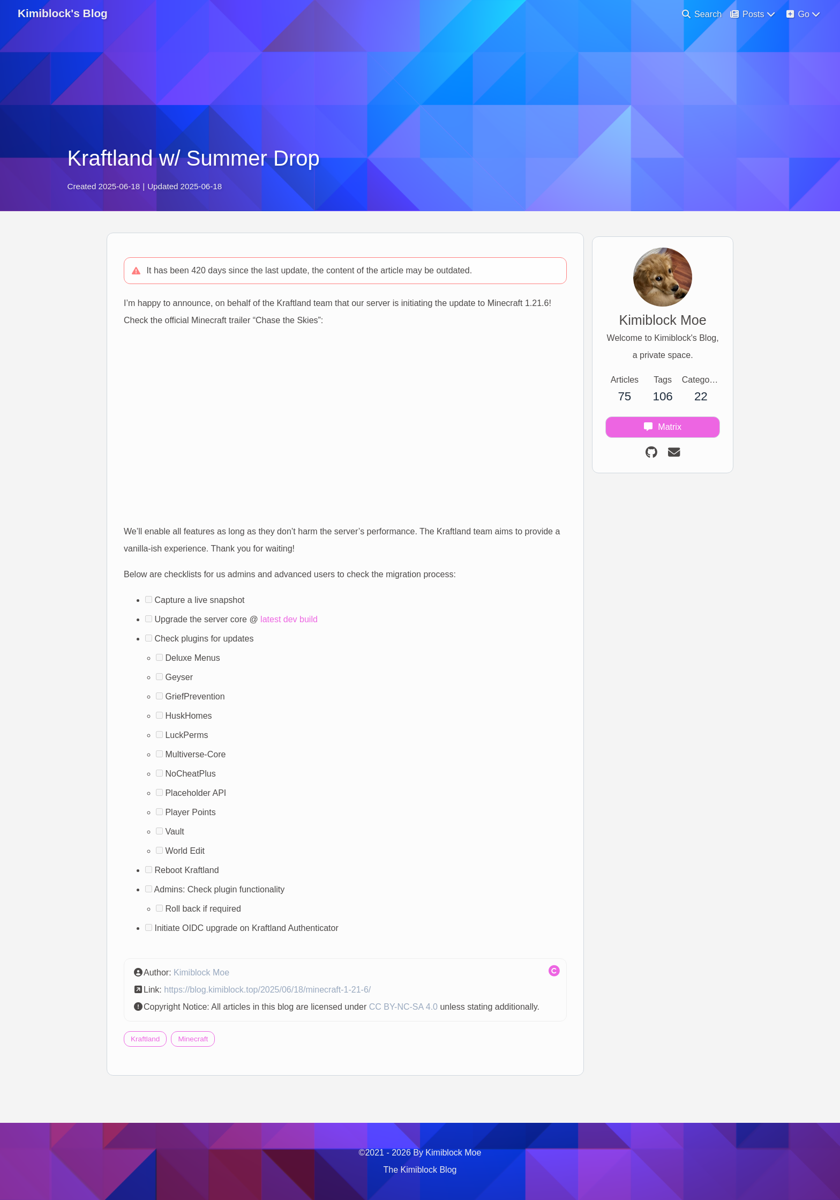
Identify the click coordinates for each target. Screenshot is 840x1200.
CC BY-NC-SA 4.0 (408, 1012)
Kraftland (150, 1062)
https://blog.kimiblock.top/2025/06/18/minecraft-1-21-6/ (272, 995)
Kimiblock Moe (206, 978)
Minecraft (198, 1062)
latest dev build (293, 625)
